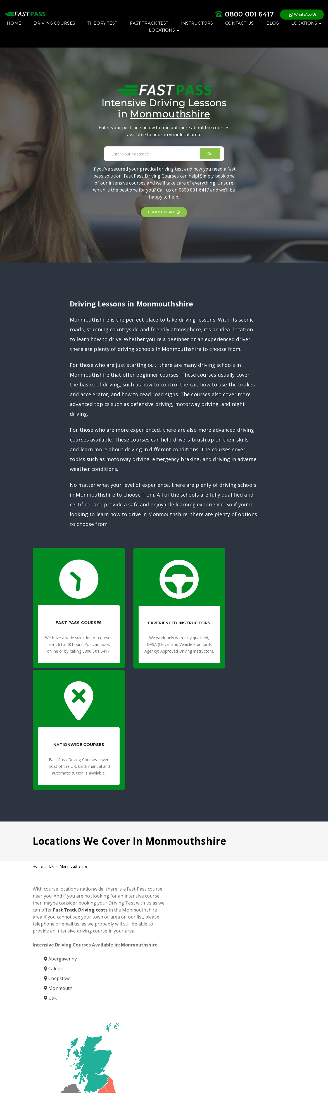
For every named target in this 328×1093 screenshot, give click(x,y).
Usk (50, 895)
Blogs (171, 1073)
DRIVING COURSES (88, 36)
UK (51, 756)
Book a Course (163, 951)
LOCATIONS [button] (155, 43)
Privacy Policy (152, 1073)
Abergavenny (60, 856)
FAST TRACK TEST (182, 36)
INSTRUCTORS (230, 36)
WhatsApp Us (274, 16)
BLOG (121, 43)
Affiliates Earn (190, 1073)
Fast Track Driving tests (110, 800)
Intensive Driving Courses (189, 1027)
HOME (48, 36)
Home (38, 756)
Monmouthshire (73, 756)
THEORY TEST (136, 36)
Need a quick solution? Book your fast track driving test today (197, 1040)
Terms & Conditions (121, 1073)
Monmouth (58, 885)
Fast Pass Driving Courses (139, 1027)
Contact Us (214, 1073)
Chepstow (57, 876)
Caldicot (54, 866)
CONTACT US (273, 36)
